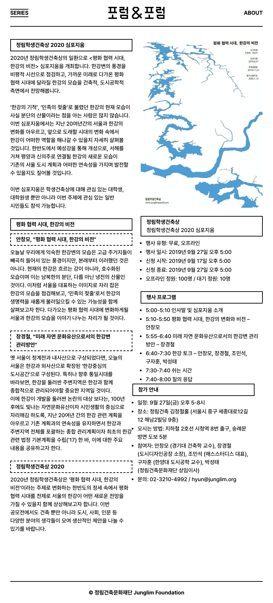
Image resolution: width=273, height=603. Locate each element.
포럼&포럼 (136, 13)
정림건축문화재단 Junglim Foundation (139, 592)
